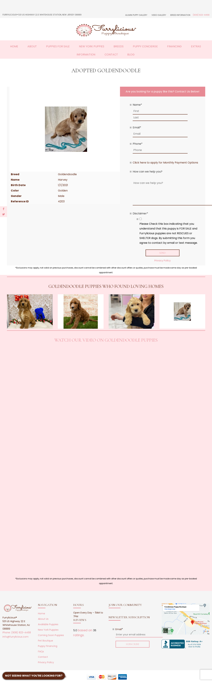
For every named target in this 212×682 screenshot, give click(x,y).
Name (137, 105)
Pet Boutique (45, 640)
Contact (111, 54)
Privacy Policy (162, 260)
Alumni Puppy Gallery (136, 15)
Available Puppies (48, 624)
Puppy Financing (47, 646)
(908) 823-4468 (201, 14)
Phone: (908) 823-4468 (17, 632)
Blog (131, 54)
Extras (196, 46)
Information (86, 54)
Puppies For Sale (58, 46)
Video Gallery (159, 15)
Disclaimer (140, 213)
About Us (43, 619)
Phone (138, 144)
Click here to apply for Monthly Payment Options (165, 163)
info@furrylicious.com (15, 637)
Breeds (119, 46)
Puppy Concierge (145, 46)
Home (14, 46)
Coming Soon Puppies (51, 635)
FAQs (41, 651)
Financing (174, 46)
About (32, 46)
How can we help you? (147, 172)
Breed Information (180, 15)
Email (137, 127)
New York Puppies (91, 46)
